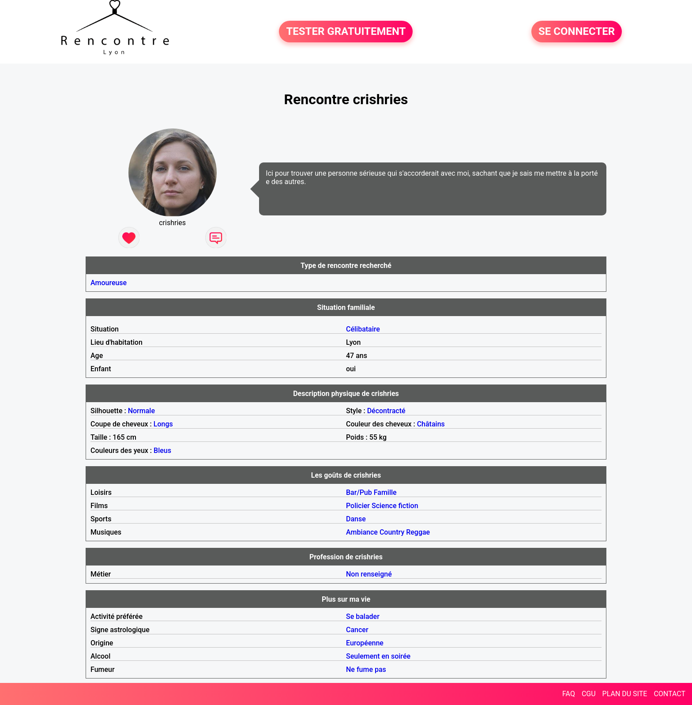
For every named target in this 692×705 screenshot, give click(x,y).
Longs (163, 424)
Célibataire (363, 329)
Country (392, 532)
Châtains (431, 424)
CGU (589, 694)
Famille (385, 492)
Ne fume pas (366, 669)
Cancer (357, 630)
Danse (356, 519)
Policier (358, 505)
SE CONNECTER (576, 32)
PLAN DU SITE (624, 694)
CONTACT (669, 694)
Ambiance (362, 532)
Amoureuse (108, 283)
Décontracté (386, 411)
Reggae (418, 532)
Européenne (365, 643)
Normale (141, 411)
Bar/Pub (359, 492)
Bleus (162, 450)
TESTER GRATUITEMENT (346, 32)
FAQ (568, 694)
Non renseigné (369, 574)
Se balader (363, 616)
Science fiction (395, 505)
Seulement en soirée (378, 656)
